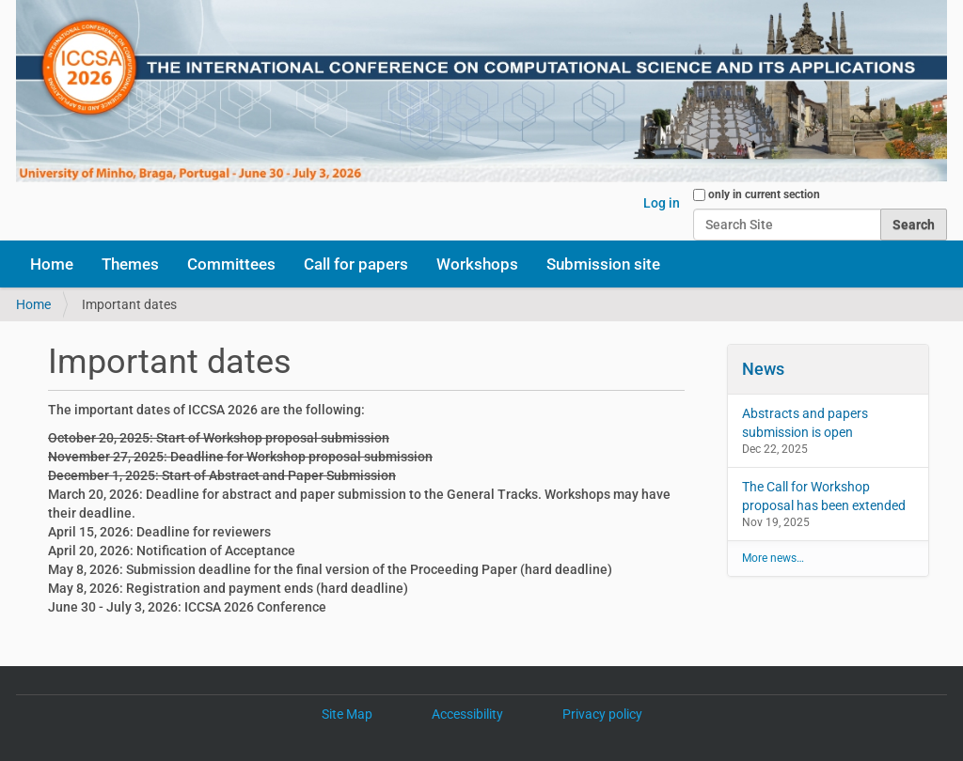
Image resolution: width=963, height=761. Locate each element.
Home (51, 264)
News (763, 369)
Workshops (477, 264)
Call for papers (356, 264)
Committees (231, 264)
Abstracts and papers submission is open (805, 423)
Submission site (603, 264)
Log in (661, 202)
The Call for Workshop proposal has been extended (824, 496)
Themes (130, 264)
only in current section (764, 194)
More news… (773, 558)
